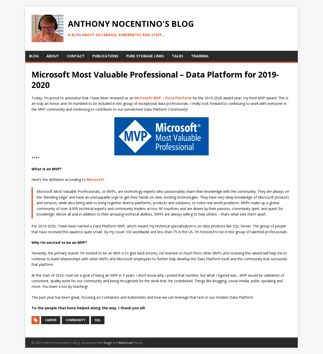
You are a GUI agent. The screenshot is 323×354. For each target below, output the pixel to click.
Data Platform (178, 98)
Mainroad (126, 343)
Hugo (108, 343)
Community (76, 320)
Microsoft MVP (147, 98)
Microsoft (95, 179)
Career (51, 320)
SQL (98, 320)
